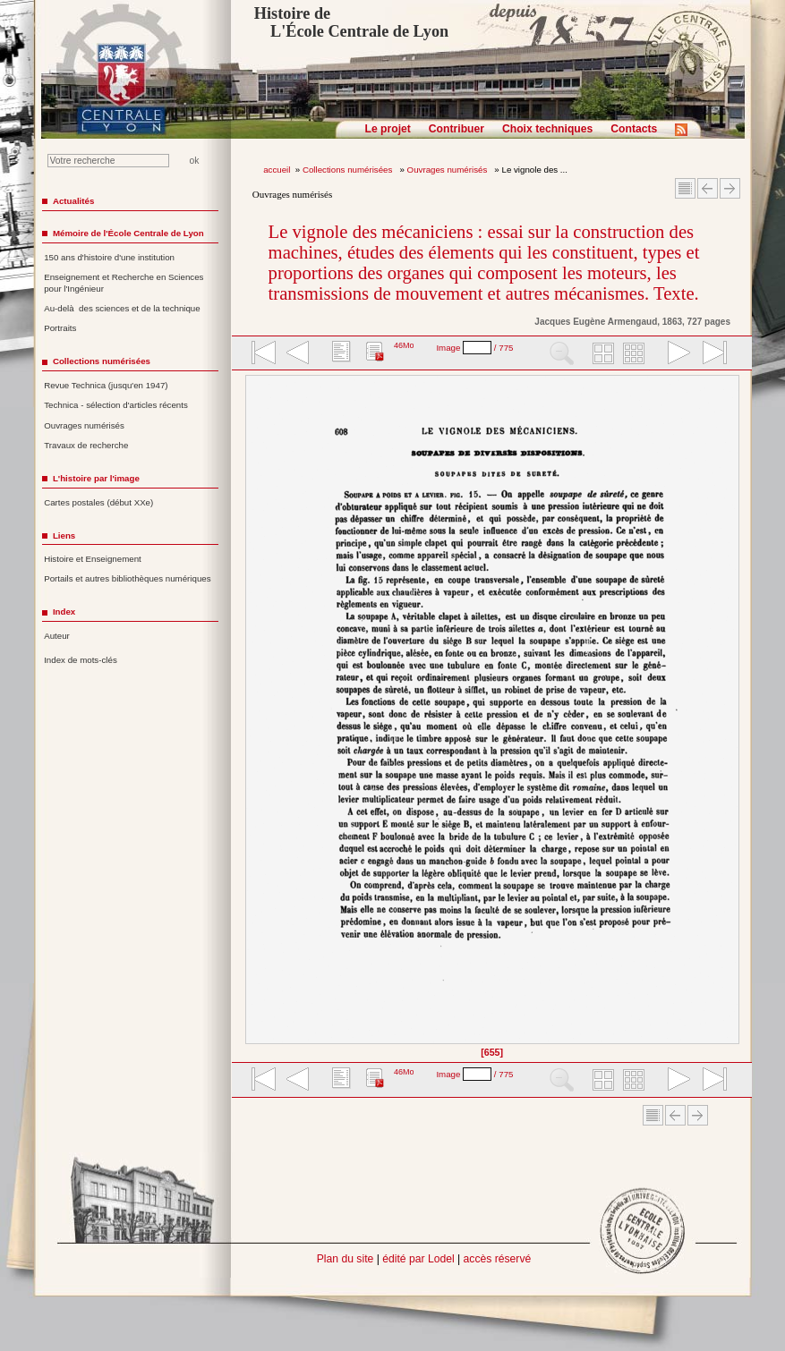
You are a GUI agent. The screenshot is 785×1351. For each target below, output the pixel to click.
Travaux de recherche (86, 445)
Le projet (388, 129)
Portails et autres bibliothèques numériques (127, 578)
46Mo (404, 345)
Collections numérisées (349, 169)
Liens (64, 535)
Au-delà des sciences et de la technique (122, 308)
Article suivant (730, 188)
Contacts (633, 129)
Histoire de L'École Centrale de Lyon (351, 22)
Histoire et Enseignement (92, 559)
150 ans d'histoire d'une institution (109, 257)
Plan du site (345, 1259)
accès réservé (498, 1259)
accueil (276, 169)
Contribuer (456, 129)
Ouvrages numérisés (448, 169)
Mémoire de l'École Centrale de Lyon (128, 233)
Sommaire (685, 188)
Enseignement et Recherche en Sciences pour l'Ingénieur (123, 282)
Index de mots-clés (80, 660)
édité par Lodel (418, 1259)
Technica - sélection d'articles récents (116, 405)
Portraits (60, 328)
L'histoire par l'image (96, 478)
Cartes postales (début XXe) (98, 502)
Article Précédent (707, 188)
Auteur (57, 636)
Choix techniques (547, 129)
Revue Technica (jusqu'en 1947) (105, 385)
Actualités (73, 201)
